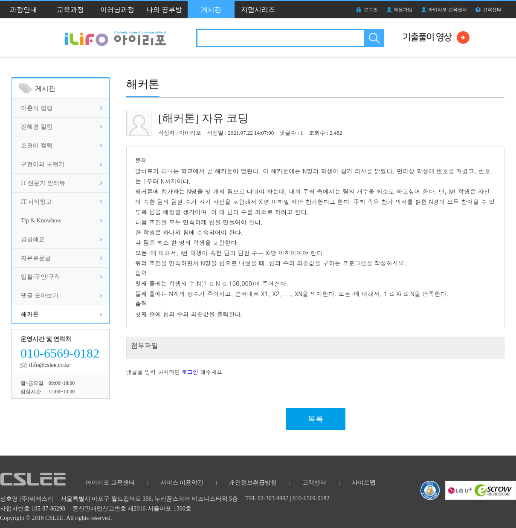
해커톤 (30, 314)
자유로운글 (36, 258)
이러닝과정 (117, 9)
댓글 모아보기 (39, 295)
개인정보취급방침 (253, 482)
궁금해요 (33, 239)
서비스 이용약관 (182, 482)
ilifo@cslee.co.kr (49, 365)
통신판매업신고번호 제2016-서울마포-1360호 (131, 508)
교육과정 (70, 9)
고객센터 (492, 9)
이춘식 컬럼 (36, 108)
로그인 (371, 9)
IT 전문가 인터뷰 (43, 183)
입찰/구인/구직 (40, 277)
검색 (373, 38)
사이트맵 (364, 482)
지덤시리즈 (258, 9)
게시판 (211, 9)
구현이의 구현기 (42, 164)
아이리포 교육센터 (447, 9)
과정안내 (23, 9)
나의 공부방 (164, 9)
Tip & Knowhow (41, 220)
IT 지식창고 (36, 202)
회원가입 (403, 9)
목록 (315, 419)
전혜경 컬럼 (36, 127)
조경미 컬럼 (36, 145)
